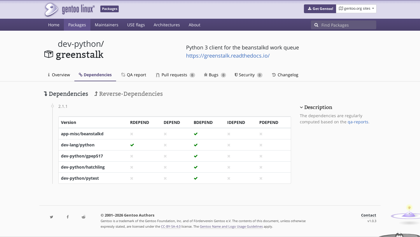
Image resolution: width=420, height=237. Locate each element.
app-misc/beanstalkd (82, 133)
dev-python (79, 43)
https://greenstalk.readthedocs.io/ (228, 55)
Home (54, 24)
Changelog (284, 74)
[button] (320, 8)
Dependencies (95, 74)
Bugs (215, 74)
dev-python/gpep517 (82, 156)
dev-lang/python (77, 145)
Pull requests (175, 74)
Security (248, 74)
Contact (368, 215)
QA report (133, 74)
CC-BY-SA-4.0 (171, 226)
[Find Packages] (348, 24)
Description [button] (318, 107)
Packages (77, 24)
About (194, 24)
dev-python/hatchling (83, 167)
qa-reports (358, 121)
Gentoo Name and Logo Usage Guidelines (231, 226)
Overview (59, 74)
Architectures (167, 24)
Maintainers (106, 24)
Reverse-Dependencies (128, 93)
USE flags (136, 24)
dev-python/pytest (80, 178)
